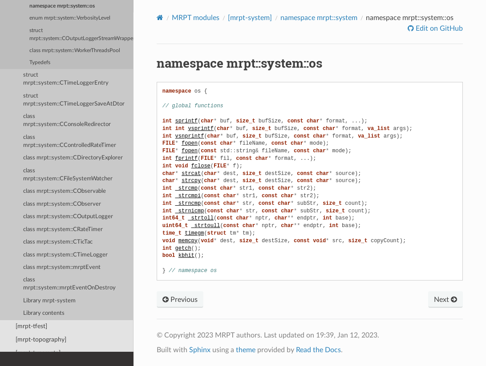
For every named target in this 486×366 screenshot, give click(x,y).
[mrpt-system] (250, 17)
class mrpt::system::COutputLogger (68, 217)
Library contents (44, 313)
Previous (180, 299)
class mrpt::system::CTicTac (58, 242)
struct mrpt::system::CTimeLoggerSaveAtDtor (74, 100)
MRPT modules (195, 17)
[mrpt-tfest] (31, 326)
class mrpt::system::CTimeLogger (65, 255)
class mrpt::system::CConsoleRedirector (67, 120)
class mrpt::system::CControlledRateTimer (69, 141)
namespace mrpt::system (318, 17)
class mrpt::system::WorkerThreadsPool (74, 50)
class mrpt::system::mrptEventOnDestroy (69, 284)
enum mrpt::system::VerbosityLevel (69, 18)
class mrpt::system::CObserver (62, 204)
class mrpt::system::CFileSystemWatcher (68, 175)
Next (445, 299)
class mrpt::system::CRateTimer (63, 229)
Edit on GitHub (438, 28)
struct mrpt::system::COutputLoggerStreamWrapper (81, 34)
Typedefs (39, 62)
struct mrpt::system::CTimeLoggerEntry (66, 79)
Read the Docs (318, 350)
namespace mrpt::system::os (62, 6)
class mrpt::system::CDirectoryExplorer (73, 158)
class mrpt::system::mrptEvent (62, 267)
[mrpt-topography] (41, 339)
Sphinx (200, 350)
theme (245, 350)
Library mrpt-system (49, 301)
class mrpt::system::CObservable (64, 191)
